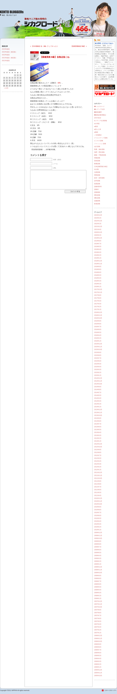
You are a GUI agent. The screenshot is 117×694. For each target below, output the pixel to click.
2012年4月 (97, 461)
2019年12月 (98, 238)
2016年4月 (97, 335)
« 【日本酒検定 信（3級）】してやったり (44, 46)
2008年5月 (97, 587)
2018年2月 (97, 284)
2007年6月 (97, 618)
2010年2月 (97, 527)
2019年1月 (97, 258)
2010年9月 (97, 507)
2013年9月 (97, 418)
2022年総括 (6, 55)
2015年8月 (97, 355)
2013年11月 (98, 412)
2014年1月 (97, 407)
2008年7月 (97, 581)
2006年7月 (97, 650)
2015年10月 (98, 349)
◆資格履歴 (98, 112)
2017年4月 (97, 301)
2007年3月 (97, 627)
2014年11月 (98, 381)
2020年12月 (98, 232)
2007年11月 (98, 604)
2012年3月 (97, 464)
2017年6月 (97, 298)
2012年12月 (98, 444)
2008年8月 (97, 578)
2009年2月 (97, 561)
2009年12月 (98, 532)
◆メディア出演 (99, 109)
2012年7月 (97, 455)
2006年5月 (97, 655)
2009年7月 (97, 547)
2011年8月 (97, 484)
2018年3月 (97, 281)
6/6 (59, 83)
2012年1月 (97, 469)
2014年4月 (97, 398)
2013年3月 (97, 435)
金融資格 (97, 201)
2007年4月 (97, 624)
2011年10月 (98, 478)
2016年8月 (97, 324)
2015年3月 (97, 369)
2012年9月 (97, 449)
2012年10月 (98, 447)
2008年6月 (97, 584)
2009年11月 (98, 535)
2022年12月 (98, 221)
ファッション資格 (100, 144)
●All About (97, 118)
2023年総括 (6, 49)
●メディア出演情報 (100, 121)
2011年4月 (97, 495)
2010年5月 (97, 518)
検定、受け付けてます (9, 15)
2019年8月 (97, 241)
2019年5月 (97, 246)
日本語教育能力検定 (101, 166)
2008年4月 (97, 590)
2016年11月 (98, 315)
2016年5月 (97, 332)
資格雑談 (97, 192)
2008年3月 (97, 592)
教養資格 (97, 164)
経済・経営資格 (99, 178)
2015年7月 (97, 358)
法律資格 (97, 172)
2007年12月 (98, 601)
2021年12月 (98, 226)
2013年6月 (97, 427)
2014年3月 (97, 401)
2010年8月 (97, 510)
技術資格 (97, 161)
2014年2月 (97, 404)
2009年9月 (97, 541)
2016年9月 (97, 321)
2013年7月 (97, 424)
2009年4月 (97, 555)
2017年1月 (97, 309)
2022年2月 (97, 223)
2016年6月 (97, 329)
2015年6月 (97, 361)
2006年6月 (97, 653)
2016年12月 (98, 312)
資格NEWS (98, 186)
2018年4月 (97, 278)
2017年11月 (98, 292)
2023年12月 (98, 215)
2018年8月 (97, 269)
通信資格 (97, 195)
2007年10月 (98, 607)
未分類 (96, 169)
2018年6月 (97, 272)
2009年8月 (97, 544)
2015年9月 (97, 352)
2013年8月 (97, 421)
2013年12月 (98, 409)
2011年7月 (97, 487)
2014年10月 (98, 384)
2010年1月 (97, 530)
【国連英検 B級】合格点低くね (54, 57)
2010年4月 (97, 521)
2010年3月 (97, 524)
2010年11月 (98, 501)
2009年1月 (97, 564)
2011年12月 (98, 472)
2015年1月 (97, 375)
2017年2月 (97, 306)
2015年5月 (97, 364)
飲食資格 (97, 204)
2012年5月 (97, 458)
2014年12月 (98, 378)
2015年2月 (97, 372)
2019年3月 (97, 252)
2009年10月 (98, 538)
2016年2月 (97, 338)
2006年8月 (97, 647)
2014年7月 (97, 392)
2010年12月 (98, 498)
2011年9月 (97, 481)
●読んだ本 (97, 129)
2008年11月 (98, 570)
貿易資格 (97, 184)
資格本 (96, 189)
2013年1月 (97, 441)
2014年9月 (97, 387)
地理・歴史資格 (99, 152)
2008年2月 (97, 595)
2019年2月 (97, 255)
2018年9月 (97, 266)
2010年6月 (97, 515)
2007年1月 (97, 633)
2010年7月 (97, 512)
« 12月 (6, 88)
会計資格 (97, 146)
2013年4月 (97, 432)
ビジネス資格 (98, 141)
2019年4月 (97, 249)
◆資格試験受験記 (100, 115)
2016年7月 (97, 326)
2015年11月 (98, 346)
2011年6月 (97, 490)
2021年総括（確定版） (9, 58)
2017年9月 (97, 295)
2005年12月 (98, 670)
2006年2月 (97, 664)
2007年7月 (97, 615)
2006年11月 (98, 638)
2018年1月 (97, 286)
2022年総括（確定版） (9, 52)
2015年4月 (97, 367)
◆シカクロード (99, 106)
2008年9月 (97, 575)
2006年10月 (98, 641)
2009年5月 (97, 552)
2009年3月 (97, 558)
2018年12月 (98, 261)
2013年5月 (97, 429)
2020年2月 (97, 235)
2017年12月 (98, 289)
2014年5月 (97, 395)
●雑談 (96, 132)
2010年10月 (98, 504)
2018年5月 (97, 275)
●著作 (96, 126)
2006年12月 (98, 635)
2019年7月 (97, 244)
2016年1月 (97, 341)
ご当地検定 (98, 135)
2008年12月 (98, 567)
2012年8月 (97, 452)
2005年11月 (98, 673)
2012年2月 (97, 467)
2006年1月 (97, 667)
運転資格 (97, 198)
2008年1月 (97, 598)
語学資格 (97, 181)
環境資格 (97, 175)
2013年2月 (97, 438)
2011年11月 (98, 475)
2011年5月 (97, 492)
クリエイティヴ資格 (101, 138)
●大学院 (97, 123)
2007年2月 (97, 630)
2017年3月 (97, 304)
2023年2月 (97, 218)
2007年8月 (97, 613)
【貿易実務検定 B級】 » (79, 46)
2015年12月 (98, 344)
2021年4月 (97, 229)
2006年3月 (97, 661)
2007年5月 (97, 621)
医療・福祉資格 (99, 149)
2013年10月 (98, 415)
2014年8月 (97, 389)
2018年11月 (98, 264)
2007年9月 (97, 610)
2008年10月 (98, 572)
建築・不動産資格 (100, 155)
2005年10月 (98, 675)
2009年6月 (97, 550)
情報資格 (97, 158)
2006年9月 (97, 644)
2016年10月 (98, 318)
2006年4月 (97, 658)
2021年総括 (6, 60)
